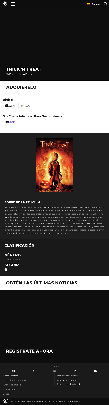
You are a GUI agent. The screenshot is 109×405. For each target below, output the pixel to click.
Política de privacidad (67, 380)
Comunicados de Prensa (14, 380)
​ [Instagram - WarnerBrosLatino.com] (54, 371)
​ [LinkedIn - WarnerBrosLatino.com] (75, 370)
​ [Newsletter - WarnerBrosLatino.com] (95, 370)
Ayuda (6, 394)
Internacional (9, 389)
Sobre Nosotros (10, 376)
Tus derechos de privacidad (69, 384)
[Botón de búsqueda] (105, 4)
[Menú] (13, 4)
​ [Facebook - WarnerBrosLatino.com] (13, 371)
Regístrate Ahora (29, 351)
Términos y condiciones (67, 376)
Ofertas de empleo (12, 385)
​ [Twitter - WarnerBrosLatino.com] (34, 371)
